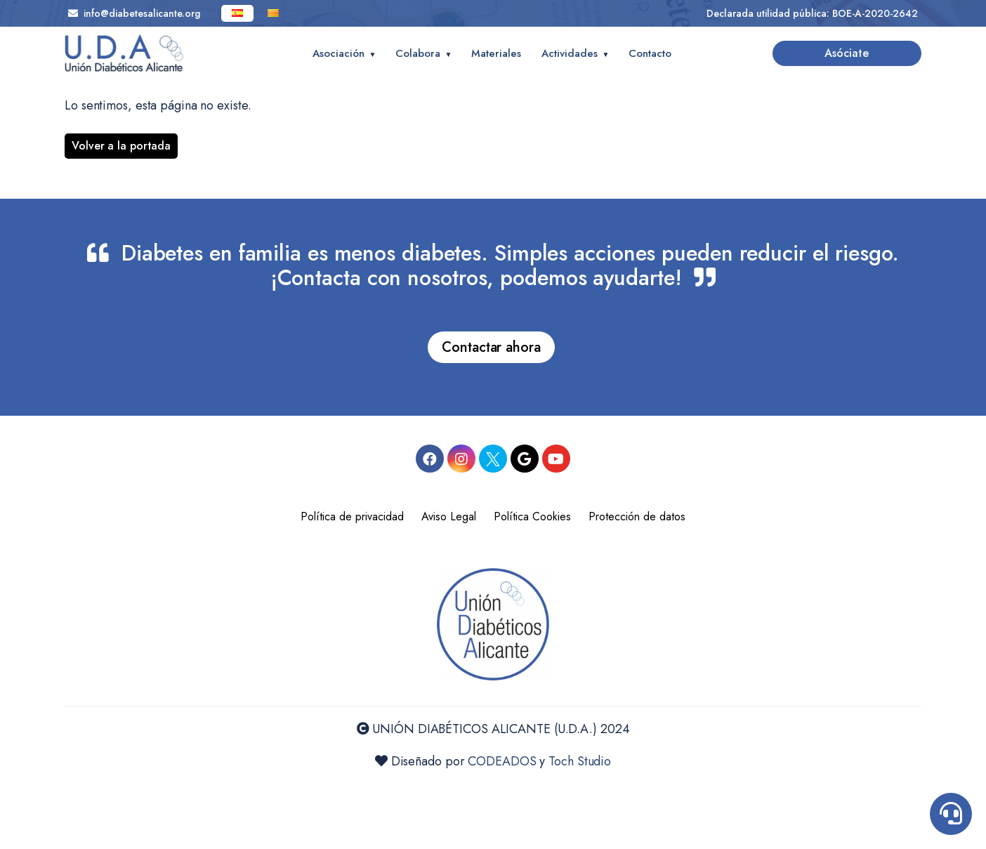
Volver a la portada (121, 146)
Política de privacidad (352, 516)
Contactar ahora (491, 347)
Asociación (338, 53)
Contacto (650, 53)
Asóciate (846, 53)
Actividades (569, 53)
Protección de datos (637, 516)
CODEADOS (502, 761)
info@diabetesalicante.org (134, 13)
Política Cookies (532, 516)
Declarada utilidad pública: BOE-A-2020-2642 (812, 13)
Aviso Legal (448, 516)
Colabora (417, 53)
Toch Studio (579, 761)
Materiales (496, 53)
